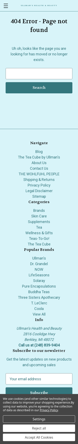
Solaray (39, 280)
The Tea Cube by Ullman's (39, 157)
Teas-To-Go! (39, 238)
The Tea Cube (39, 244)
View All (39, 314)
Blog (39, 151)
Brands (39, 210)
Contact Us (39, 168)
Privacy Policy (39, 185)
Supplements (39, 222)
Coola (39, 308)
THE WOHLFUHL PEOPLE (39, 174)
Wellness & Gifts (39, 233)
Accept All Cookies (39, 437)
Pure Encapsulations (39, 286)
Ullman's (39, 258)
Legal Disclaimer (39, 191)
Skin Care (39, 216)
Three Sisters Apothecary (39, 297)
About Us (39, 163)
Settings (39, 419)
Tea (39, 227)
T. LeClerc (39, 303)
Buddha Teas (39, 292)
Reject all (39, 428)
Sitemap (39, 196)
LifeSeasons (39, 275)
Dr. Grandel (39, 264)
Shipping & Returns (39, 179)
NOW (39, 269)
